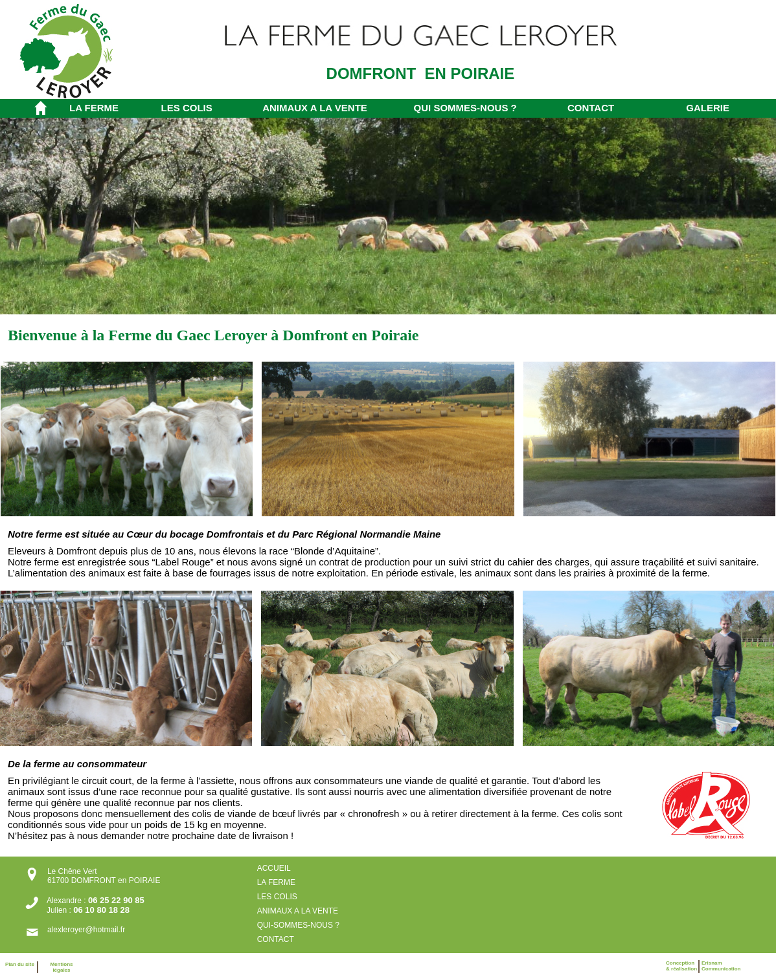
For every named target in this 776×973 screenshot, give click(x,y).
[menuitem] (105, 108)
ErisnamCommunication (721, 966)
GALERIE (707, 107)
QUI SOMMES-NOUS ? (465, 107)
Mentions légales (61, 967)
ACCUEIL (274, 868)
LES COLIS (186, 107)
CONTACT (590, 107)
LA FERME (94, 107)
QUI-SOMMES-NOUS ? (299, 925)
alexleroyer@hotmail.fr (86, 929)
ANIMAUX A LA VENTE (314, 107)
